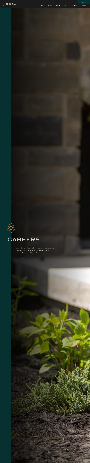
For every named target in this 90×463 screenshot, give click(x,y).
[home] (8, 4)
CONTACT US (84, 2)
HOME (42, 5)
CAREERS (84, 5)
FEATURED (74, 5)
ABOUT (50, 5)
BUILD (65, 5)
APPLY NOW (22, 258)
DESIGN (58, 5)
